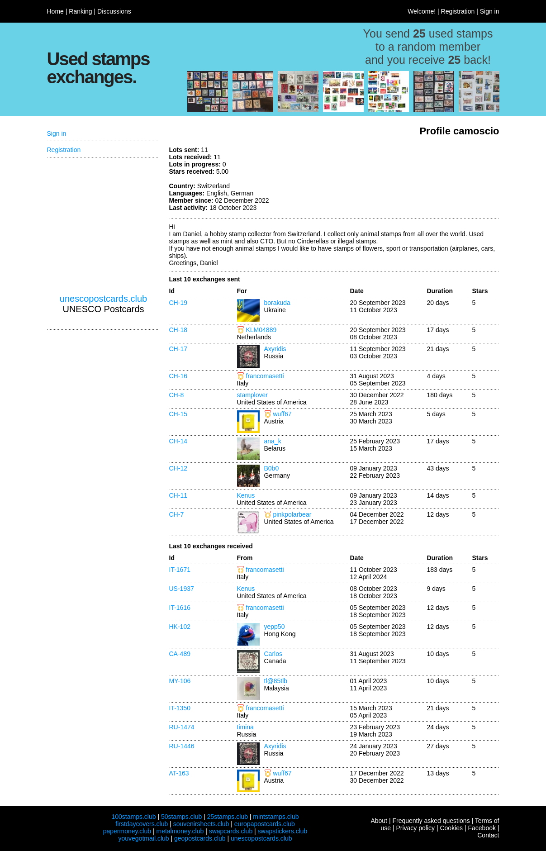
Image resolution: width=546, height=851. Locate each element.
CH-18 (178, 329)
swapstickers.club (283, 831)
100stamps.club (133, 816)
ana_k (272, 441)
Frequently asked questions (431, 820)
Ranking (80, 11)
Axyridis (275, 348)
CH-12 (178, 468)
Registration (458, 11)
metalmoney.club (180, 831)
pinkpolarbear (292, 514)
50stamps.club (181, 816)
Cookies (451, 828)
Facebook (481, 828)
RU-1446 (182, 746)
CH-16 (178, 376)
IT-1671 (179, 569)
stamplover (252, 395)
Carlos (273, 653)
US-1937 (181, 588)
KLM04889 (261, 329)
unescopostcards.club (103, 299)
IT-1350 (179, 708)
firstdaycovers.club (141, 823)
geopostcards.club (200, 838)
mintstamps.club (276, 816)
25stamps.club (227, 816)
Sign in (489, 11)
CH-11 (178, 495)
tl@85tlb (276, 681)
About (378, 820)
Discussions (114, 11)
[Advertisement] (431, 180)
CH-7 (176, 514)
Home (55, 11)
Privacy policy (415, 828)
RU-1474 (182, 727)
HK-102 (179, 626)
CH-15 (178, 414)
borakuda (277, 302)
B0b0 (271, 468)
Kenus (246, 495)
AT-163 (179, 773)
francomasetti (265, 376)
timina (245, 727)
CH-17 (178, 348)
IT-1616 (179, 607)
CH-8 (176, 395)
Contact (488, 835)
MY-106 (180, 681)
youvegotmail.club (144, 838)
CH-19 (178, 302)
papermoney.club (127, 831)
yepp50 (274, 626)
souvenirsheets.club (201, 823)
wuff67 (282, 414)
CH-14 (178, 441)
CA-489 (179, 653)
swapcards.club (231, 831)
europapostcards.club (264, 823)
